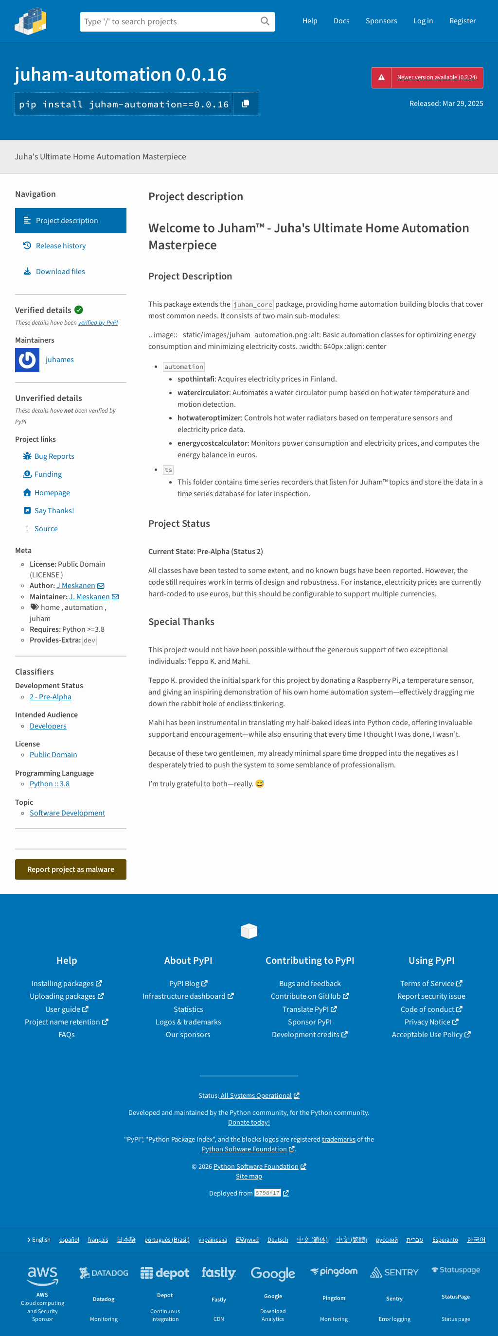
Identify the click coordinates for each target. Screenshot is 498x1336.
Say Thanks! (48, 510)
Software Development (67, 813)
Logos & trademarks (188, 1022)
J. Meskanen (89, 596)
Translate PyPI (306, 1009)
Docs (342, 21)
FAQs (66, 1034)
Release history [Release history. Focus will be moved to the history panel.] (54, 246)
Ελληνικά (247, 1240)
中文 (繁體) (352, 1240)
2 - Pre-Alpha (50, 697)
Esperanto (445, 1240)
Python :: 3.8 (50, 784)
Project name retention (62, 1022)
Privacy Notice (427, 1022)
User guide (62, 1009)
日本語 (126, 1240)
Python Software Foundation (244, 1149)
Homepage (46, 492)
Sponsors (381, 21)
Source (40, 528)
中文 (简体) (312, 1240)
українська (212, 1240)
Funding (42, 474)
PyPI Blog (184, 983)
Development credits (305, 1034)
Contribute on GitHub (306, 996)
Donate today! (249, 1122)
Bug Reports (48, 456)
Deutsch (277, 1240)
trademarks (339, 1139)
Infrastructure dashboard (184, 996)
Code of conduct (427, 1009)
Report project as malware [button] (70, 869)
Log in (423, 21)
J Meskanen (75, 585)
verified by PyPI (98, 322)
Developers (48, 726)
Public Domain (53, 754)
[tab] (70, 220)
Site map (249, 1176)
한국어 (476, 1240)
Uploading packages (63, 996)
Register (462, 21)
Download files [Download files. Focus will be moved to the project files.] (53, 271)
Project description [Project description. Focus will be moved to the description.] (60, 220)
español (69, 1240)
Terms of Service (427, 983)
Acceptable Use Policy (427, 1034)
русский (387, 1240)
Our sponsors (188, 1034)
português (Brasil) (167, 1240)
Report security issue (431, 996)
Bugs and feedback (310, 983)
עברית (415, 1240)
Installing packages (63, 983)
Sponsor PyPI (310, 1022)
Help (310, 21)
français (98, 1240)
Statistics (188, 1009)
